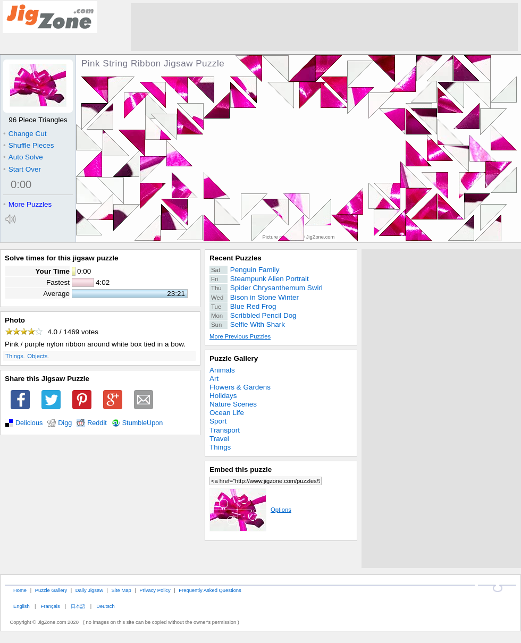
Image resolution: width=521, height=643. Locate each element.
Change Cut (24, 134)
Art (214, 379)
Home (20, 590)
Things (14, 356)
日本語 (78, 606)
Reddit (97, 423)
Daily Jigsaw (89, 590)
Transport (224, 430)
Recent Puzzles (235, 258)
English (21, 606)
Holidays (223, 396)
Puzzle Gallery (233, 358)
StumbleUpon (142, 423)
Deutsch (105, 606)
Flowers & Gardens (240, 387)
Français (50, 606)
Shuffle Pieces (28, 145)
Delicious (29, 423)
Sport (217, 421)
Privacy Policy (154, 590)
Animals (222, 370)
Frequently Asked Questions (210, 590)
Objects (37, 356)
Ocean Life (226, 413)
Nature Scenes (233, 404)
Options (250, 509)
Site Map (121, 590)
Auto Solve (23, 157)
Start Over (22, 169)
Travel (219, 439)
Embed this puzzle (240, 469)
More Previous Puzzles (240, 336)
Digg (65, 423)
